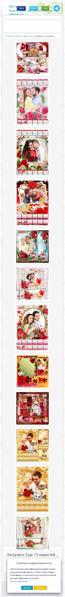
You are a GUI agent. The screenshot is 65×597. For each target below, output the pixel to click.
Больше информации (19, 581)
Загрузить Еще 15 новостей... (32, 554)
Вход (45, 8)
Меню (33, 8)
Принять (27, 588)
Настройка (40, 588)
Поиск (21, 8)
